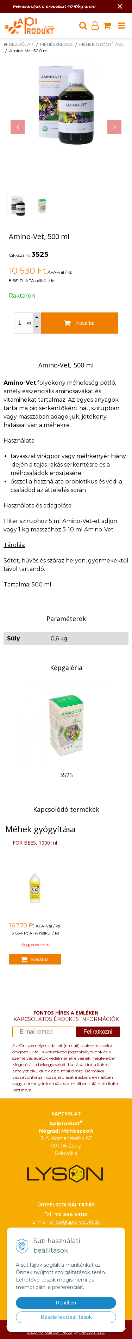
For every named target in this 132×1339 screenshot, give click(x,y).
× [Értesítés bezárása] (120, 6)
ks (29, 323)
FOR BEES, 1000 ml (35, 842)
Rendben (66, 1302)
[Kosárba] (79, 323)
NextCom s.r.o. (92, 1332)
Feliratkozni (97, 1032)
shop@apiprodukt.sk (75, 1222)
